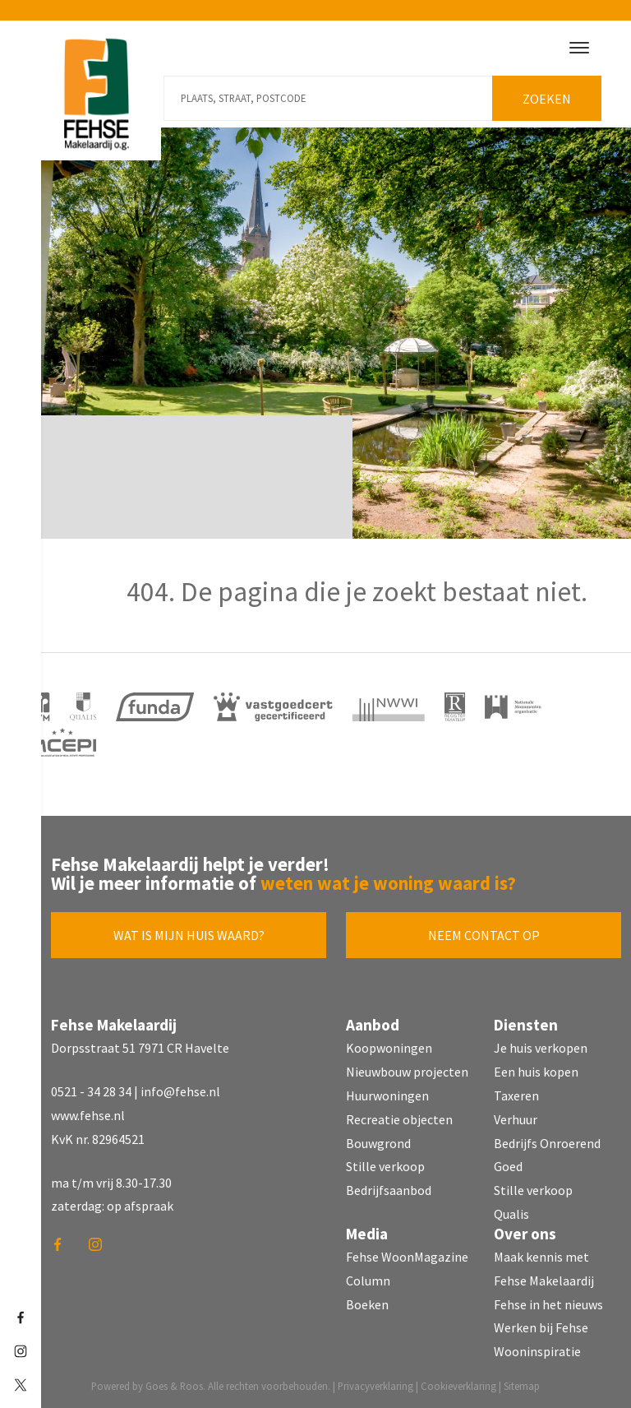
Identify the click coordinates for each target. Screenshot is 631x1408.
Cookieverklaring (458, 1385)
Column (368, 1279)
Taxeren (516, 1094)
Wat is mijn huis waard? (189, 934)
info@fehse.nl (180, 1090)
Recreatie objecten (399, 1118)
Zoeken (547, 98)
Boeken (367, 1303)
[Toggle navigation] (578, 47)
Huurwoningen (387, 1094)
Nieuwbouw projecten (407, 1071)
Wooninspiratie (537, 1350)
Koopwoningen (389, 1047)
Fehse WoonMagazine (407, 1256)
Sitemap (522, 1385)
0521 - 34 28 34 (91, 1090)
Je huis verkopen (540, 1047)
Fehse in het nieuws (548, 1303)
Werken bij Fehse (541, 1326)
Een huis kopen (536, 1071)
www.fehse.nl (88, 1114)
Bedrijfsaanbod (388, 1189)
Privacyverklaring (375, 1385)
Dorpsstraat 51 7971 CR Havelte (140, 1047)
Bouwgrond (378, 1141)
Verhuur (515, 1118)
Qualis (511, 1213)
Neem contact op (484, 934)
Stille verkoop (385, 1165)
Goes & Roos (174, 1385)
